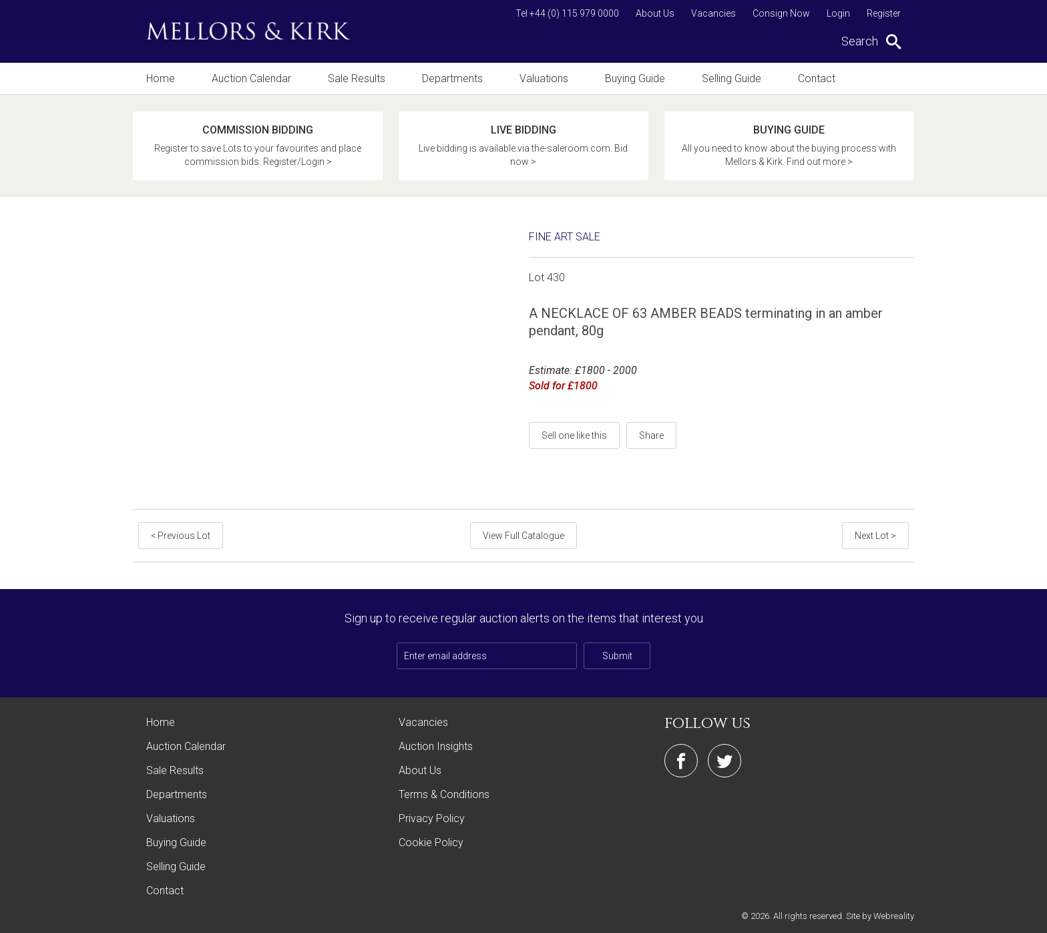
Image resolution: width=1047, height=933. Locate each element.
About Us (655, 13)
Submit (617, 655)
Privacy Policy (432, 818)
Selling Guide (731, 78)
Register (884, 13)
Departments (452, 78)
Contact (816, 78)
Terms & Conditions (444, 794)
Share (651, 435)
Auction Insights (436, 746)
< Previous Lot (180, 535)
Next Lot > (875, 535)
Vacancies (713, 13)
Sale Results (356, 78)
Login (838, 13)
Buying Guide (635, 78)
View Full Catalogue (523, 535)
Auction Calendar (251, 78)
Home (160, 78)
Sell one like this (574, 435)
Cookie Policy (431, 842)
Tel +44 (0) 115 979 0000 (567, 13)
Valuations (543, 78)
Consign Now (781, 13)
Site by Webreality (880, 916)
